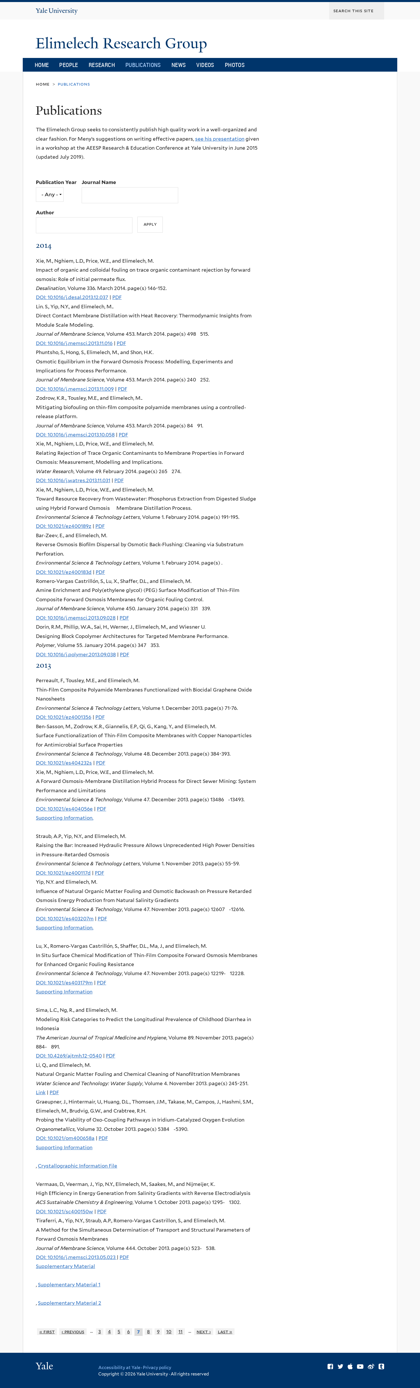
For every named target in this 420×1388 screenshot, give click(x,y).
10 (169, 1331)
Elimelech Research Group (123, 43)
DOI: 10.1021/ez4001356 (63, 717)
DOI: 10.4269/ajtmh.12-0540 (69, 1056)
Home (42, 65)
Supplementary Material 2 (69, 1303)
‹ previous (73, 1331)
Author (45, 212)
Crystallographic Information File (77, 1166)
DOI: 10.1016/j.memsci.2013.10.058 (75, 435)
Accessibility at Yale (119, 1367)
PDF (117, 297)
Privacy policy (157, 1367)
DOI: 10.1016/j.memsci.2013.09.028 (76, 618)
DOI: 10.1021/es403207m (65, 919)
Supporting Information (64, 992)
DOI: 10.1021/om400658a (65, 1138)
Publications (143, 65)
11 (180, 1331)
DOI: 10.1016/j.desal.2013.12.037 (72, 297)
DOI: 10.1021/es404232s (64, 763)
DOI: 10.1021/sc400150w (64, 1211)
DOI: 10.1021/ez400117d (63, 873)
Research (102, 65)
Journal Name (99, 182)
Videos (205, 65)
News (179, 65)
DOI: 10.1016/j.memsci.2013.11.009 (75, 389)
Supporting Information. (64, 818)
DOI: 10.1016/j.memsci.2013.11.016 (74, 343)
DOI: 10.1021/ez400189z (63, 526)
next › (204, 1331)
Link (41, 1092)
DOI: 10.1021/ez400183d (64, 572)
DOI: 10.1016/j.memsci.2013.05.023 (76, 1257)
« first (47, 1331)
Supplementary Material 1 (69, 1285)
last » (225, 1331)
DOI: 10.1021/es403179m (64, 983)
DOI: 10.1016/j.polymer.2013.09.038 (76, 654)
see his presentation (219, 139)
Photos (235, 65)
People (68, 65)
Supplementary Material (65, 1266)
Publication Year (56, 182)
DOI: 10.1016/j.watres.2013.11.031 (73, 480)
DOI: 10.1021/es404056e (64, 809)
